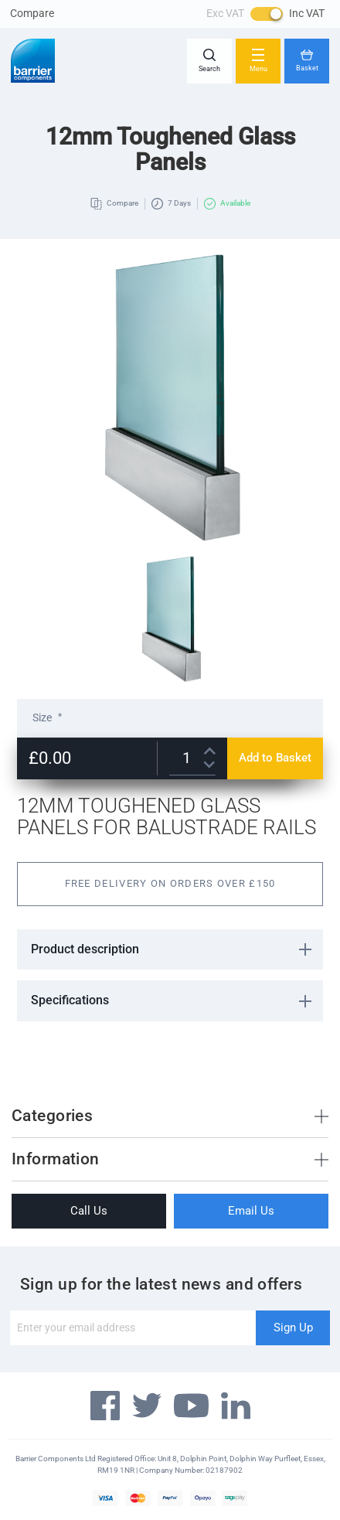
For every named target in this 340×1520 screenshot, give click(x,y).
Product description (85, 949)
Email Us (251, 1211)
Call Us (88, 1211)
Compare (32, 13)
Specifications (70, 1000)
